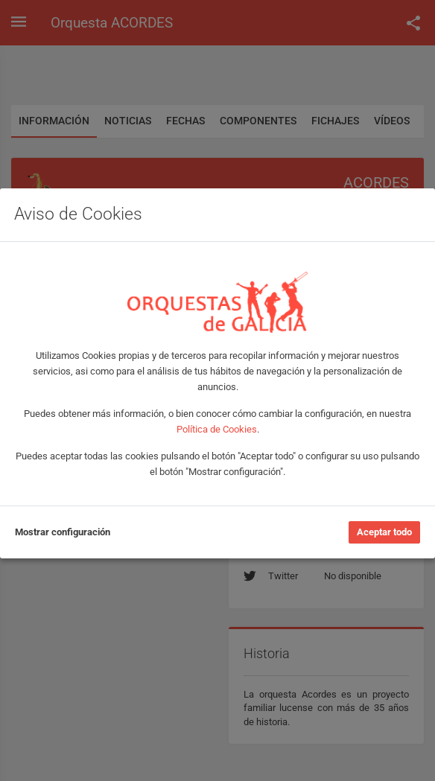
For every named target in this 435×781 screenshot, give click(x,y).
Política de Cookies (217, 429)
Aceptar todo (384, 532)
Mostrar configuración (62, 532)
